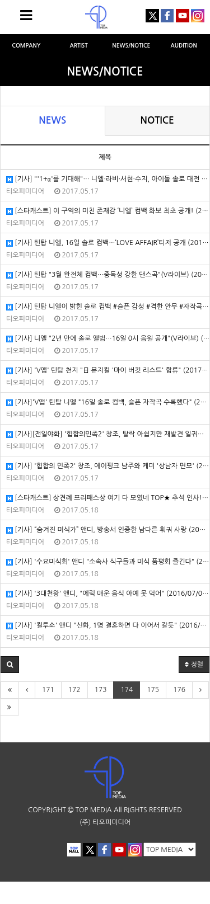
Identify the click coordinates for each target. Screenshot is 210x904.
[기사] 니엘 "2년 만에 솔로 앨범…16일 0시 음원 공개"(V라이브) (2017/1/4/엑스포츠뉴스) (107, 338)
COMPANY (26, 45)
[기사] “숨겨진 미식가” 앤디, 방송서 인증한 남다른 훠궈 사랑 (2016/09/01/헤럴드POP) (107, 530)
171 (48, 689)
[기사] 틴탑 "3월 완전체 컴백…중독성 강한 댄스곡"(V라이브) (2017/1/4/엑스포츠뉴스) (107, 275)
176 (179, 689)
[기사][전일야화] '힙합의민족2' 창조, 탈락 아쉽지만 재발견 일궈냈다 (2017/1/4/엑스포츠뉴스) (107, 434)
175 (153, 689)
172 (74, 689)
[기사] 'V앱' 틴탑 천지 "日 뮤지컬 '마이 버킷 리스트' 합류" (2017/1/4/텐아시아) (107, 370)
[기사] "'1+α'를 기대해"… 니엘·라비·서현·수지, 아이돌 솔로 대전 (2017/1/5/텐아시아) (107, 179)
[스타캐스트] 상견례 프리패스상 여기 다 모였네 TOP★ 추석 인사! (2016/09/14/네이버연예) (107, 498)
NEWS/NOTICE (131, 45)
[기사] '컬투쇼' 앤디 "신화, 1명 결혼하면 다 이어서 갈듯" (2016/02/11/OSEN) (107, 625)
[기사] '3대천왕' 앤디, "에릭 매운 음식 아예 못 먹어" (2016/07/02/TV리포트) (107, 593)
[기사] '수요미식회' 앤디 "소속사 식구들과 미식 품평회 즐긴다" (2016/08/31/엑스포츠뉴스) (107, 562)
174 (126, 689)
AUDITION (184, 45)
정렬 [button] (194, 664)
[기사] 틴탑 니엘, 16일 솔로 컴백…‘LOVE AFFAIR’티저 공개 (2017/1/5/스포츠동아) (107, 243)
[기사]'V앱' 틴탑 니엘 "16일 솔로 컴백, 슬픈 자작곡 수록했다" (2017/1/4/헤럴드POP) (107, 402)
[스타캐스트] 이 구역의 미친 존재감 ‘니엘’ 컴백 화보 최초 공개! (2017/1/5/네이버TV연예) (107, 211)
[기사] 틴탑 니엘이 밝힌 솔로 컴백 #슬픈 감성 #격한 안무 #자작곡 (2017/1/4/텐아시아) (107, 306)
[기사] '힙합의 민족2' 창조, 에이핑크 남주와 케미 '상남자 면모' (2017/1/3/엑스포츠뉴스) (107, 466)
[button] (10, 664)
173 (101, 689)
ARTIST (78, 45)
